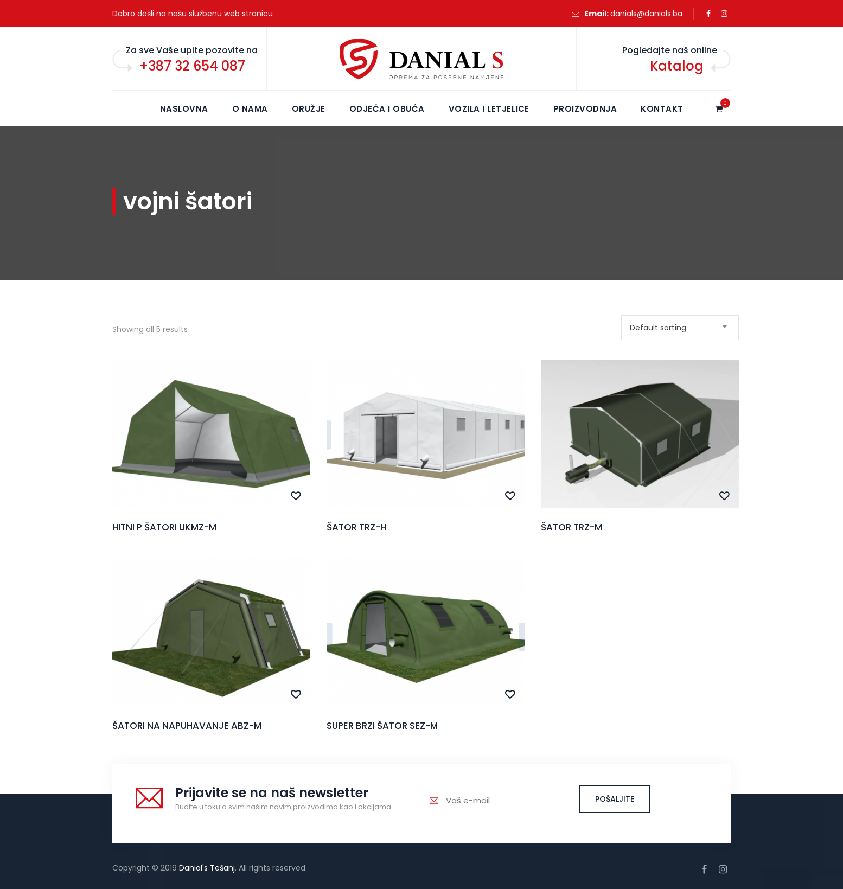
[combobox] (680, 327)
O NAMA (250, 108)
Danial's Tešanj (207, 867)
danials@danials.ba (646, 13)
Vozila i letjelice (489, 108)
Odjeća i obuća (387, 108)
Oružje (308, 108)
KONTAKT (662, 108)
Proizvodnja (585, 108)
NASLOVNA (184, 108)
